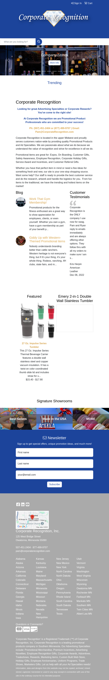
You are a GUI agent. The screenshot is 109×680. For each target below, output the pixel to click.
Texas (59, 613)
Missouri (40, 597)
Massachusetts (44, 580)
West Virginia (84, 575)
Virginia (81, 567)
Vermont (81, 563)
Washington (83, 571)
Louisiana (41, 567)
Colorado (21, 580)
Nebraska (41, 605)
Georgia (20, 597)
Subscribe (54, 484)
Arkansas (21, 571)
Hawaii (19, 601)
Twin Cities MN (85, 609)
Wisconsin (82, 580)
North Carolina (64, 571)
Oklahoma (61, 584)
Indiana (20, 613)
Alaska (19, 563)
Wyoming (82, 584)
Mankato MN (83, 601)
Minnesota (41, 588)
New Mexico (62, 563)
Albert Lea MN (84, 613)
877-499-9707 (40, 547)
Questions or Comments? (29, 624)
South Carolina (64, 601)
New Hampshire (42, 615)
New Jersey (62, 559)
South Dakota (63, 605)
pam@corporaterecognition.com (33, 551)
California (21, 575)
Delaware (21, 588)
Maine (39, 571)
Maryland (41, 575)
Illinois (19, 609)
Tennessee (62, 609)
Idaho (19, 605)
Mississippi (42, 592)
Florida (19, 592)
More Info (54, 63)
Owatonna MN (84, 588)
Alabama (20, 559)
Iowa (18, 618)
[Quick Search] (18, 41)
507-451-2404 (23, 547)
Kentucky (41, 563)
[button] (8, 60)
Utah (79, 559)
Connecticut (22, 584)
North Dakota (63, 575)
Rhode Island (63, 597)
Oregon (60, 588)
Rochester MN (84, 592)
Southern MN (84, 605)
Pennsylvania (63, 592)
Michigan (41, 584)
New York (61, 567)
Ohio (58, 580)
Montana (40, 601)
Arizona (20, 567)
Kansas (40, 559)
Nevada (40, 609)
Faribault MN (83, 597)
